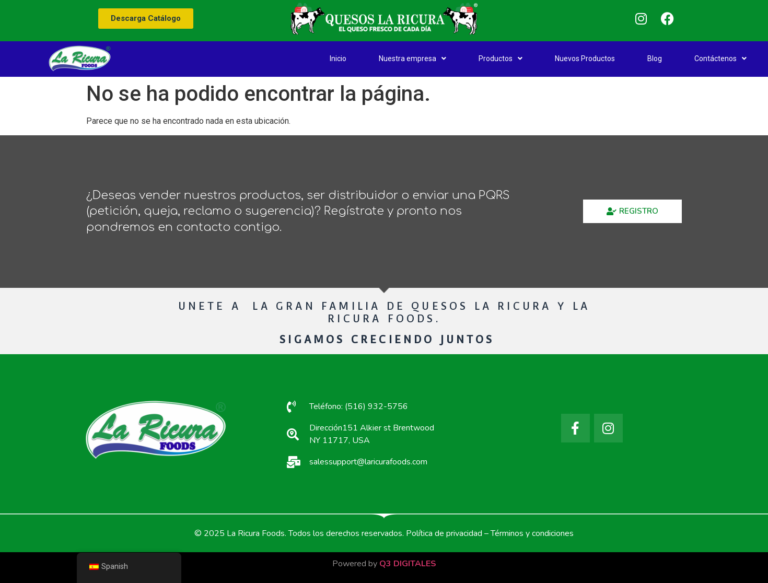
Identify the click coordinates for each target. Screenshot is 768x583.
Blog (654, 58)
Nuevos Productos (585, 58)
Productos (500, 58)
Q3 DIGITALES (407, 563)
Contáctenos (720, 58)
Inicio (338, 58)
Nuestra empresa (412, 58)
